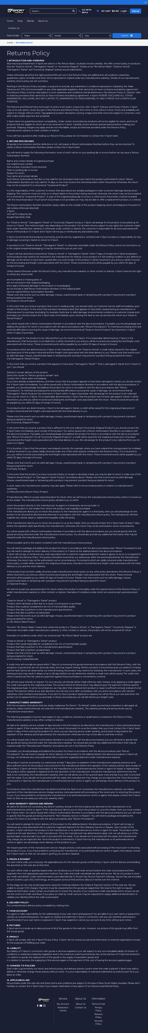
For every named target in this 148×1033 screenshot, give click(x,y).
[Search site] (73, 11)
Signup (135, 11)
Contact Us (13, 28)
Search (127, 35)
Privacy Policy (98, 1009)
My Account (63, 1004)
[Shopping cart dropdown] (107, 11)
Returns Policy (98, 1016)
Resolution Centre (63, 1009)
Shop (20, 21)
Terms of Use (98, 1004)
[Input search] (50, 11)
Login (124, 11)
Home (10, 21)
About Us (43, 21)
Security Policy (98, 1022)
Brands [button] (30, 21)
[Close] (145, 2)
